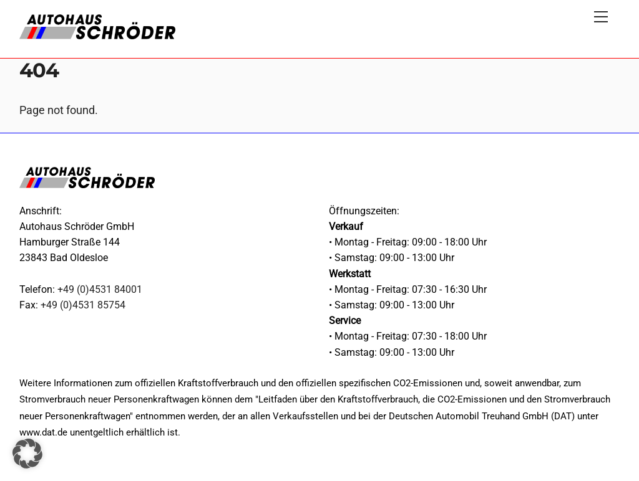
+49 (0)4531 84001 (99, 289)
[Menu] (600, 16)
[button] (27, 453)
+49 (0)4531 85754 (83, 305)
